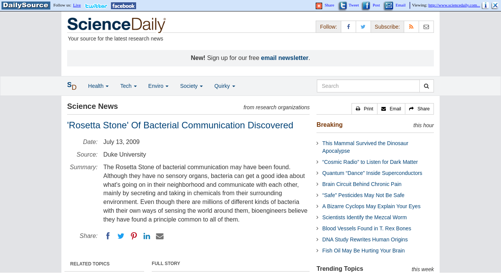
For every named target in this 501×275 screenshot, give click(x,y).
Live (77, 5)
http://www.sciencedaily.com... (454, 5)
